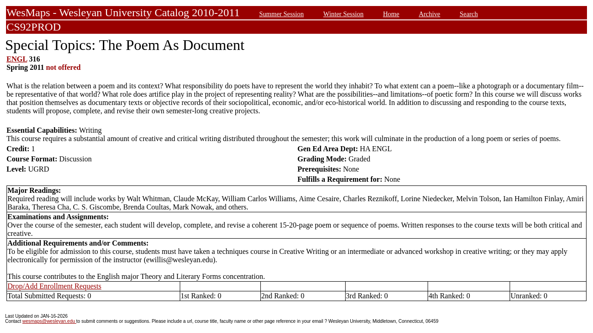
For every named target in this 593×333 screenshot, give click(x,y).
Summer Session (281, 14)
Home (391, 14)
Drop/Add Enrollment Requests (54, 286)
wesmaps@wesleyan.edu (49, 321)
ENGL (16, 59)
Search (469, 14)
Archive (429, 14)
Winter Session (343, 14)
